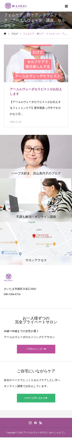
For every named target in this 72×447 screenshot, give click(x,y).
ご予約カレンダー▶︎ (36, 349)
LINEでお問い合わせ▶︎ (36, 398)
